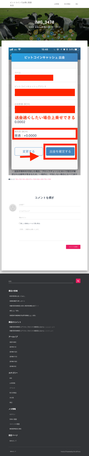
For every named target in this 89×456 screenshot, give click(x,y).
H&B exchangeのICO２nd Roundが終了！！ (24, 306)
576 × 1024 (32, 179)
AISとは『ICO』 (15, 310)
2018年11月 (13, 356)
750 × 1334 (47, 179)
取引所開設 (67, 4)
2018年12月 (13, 352)
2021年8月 (13, 342)
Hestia (63, 451)
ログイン (12, 414)
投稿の (13, 419)
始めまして (13, 440)
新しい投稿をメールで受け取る (30, 223)
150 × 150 (18, 179)
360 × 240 (40, 179)
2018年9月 (13, 366)
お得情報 (56, 4)
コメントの (15, 424)
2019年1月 (13, 347)
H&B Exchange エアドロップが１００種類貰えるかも (27, 327)
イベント (12, 388)
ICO (11, 378)
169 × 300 (25, 179)
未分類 (12, 397)
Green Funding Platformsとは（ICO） (23, 315)
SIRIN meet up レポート (17, 301)
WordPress (77, 451)
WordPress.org (15, 429)
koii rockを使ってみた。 (18, 296)
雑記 (77, 4)
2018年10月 (13, 361)
